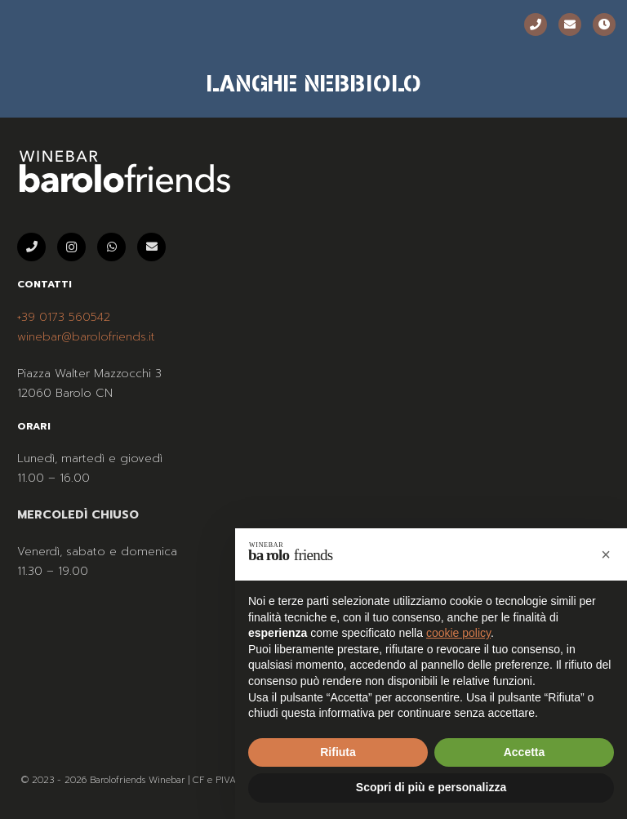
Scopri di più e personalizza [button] (431, 787)
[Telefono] (535, 24)
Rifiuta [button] (338, 752)
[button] (606, 554)
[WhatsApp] (111, 247)
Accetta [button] (524, 752)
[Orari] (604, 24)
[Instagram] (71, 247)
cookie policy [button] (458, 632)
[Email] (569, 24)
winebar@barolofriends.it (86, 336)
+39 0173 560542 (63, 317)
